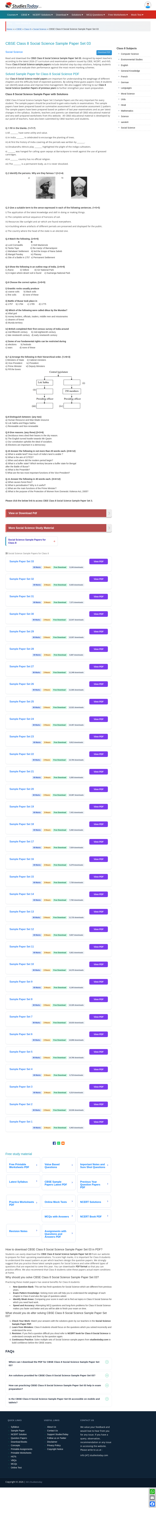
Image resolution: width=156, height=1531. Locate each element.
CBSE (24, 14)
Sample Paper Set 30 (21, 614)
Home (9, 29)
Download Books (19, 1442)
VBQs (14, 1460)
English (124, 65)
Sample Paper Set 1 (20, 1121)
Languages (126, 88)
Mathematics (127, 111)
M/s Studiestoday (34, 1482)
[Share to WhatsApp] (58, 1143)
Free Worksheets (117, 14)
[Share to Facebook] (54, 1143)
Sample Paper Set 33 (21, 561)
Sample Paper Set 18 (21, 824)
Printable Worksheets (21, 1453)
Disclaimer (52, 1442)
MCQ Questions (94, 14)
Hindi (123, 105)
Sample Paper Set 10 (21, 964)
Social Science (39, 29)
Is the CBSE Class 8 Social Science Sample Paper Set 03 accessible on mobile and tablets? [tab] (54, 1401)
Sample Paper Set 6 (20, 1034)
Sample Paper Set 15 (21, 876)
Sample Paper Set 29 (21, 631)
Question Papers (19, 1438)
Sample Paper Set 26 (21, 684)
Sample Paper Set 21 (21, 771)
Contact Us (52, 1430)
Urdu (123, 99)
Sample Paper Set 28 (21, 649)
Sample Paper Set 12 (21, 929)
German (125, 82)
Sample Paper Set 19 (21, 806)
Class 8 (27, 29)
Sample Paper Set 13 (21, 911)
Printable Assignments (21, 1449)
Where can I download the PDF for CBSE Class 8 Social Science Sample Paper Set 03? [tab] (54, 1364)
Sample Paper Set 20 (21, 789)
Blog (9, 23)
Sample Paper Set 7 (20, 1016)
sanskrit (124, 122)
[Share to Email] (63, 1143)
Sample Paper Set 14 (21, 894)
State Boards (22, 23)
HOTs (13, 1456)
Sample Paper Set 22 (21, 754)
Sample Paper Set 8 (20, 999)
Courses (11, 14)
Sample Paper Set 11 (21, 946)
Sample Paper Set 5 (20, 1051)
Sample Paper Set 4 (20, 1069)
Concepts (15, 1445)
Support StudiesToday (57, 1434)
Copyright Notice (55, 1449)
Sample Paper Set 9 (20, 981)
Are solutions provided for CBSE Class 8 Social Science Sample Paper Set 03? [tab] (52, 1375)
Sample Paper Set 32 (21, 579)
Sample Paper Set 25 (21, 701)
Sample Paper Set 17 (21, 841)
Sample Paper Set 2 (20, 1104)
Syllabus (15, 1427)
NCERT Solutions (42, 14)
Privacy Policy (54, 1445)
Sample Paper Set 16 (21, 859)
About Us (51, 1427)
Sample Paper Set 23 (21, 736)
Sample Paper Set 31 (21, 596)
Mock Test (136, 14)
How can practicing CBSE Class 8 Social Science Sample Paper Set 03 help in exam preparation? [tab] (55, 1387)
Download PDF (104, 52)
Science (125, 116)
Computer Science (130, 54)
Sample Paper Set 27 (21, 666)
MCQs (14, 1464)
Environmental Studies (132, 59)
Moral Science (128, 93)
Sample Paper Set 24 (21, 719)
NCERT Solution (19, 1434)
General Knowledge (130, 71)
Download (61, 14)
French (124, 76)
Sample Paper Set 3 (20, 1086)
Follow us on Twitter (56, 1438)
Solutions (76, 14)
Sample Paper (18, 1430)
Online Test (16, 1467)
